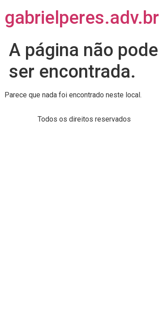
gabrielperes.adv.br (81, 17)
